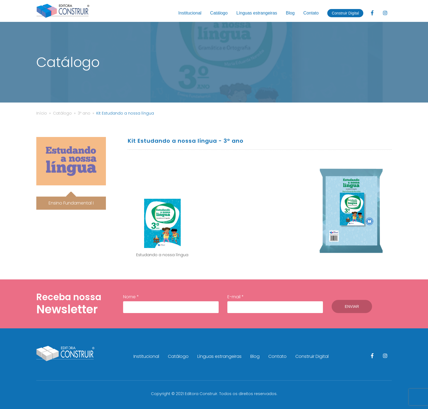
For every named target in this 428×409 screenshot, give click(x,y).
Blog (290, 13)
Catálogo (219, 13)
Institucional (189, 13)
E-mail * (275, 303)
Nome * (171, 303)
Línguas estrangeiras (256, 13)
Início (41, 113)
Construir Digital (345, 13)
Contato (311, 13)
